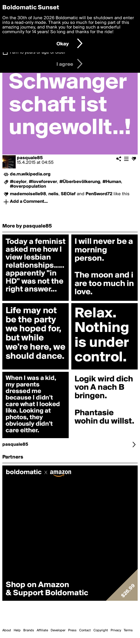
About (6, 630)
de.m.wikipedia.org (30, 174)
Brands (28, 630)
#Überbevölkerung (79, 182)
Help (17, 630)
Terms (128, 630)
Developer (58, 630)
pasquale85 (30, 158)
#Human (111, 182)
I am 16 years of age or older (37, 52)
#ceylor (18, 182)
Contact (85, 630)
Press (72, 630)
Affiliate (42, 630)
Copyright (100, 630)
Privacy (116, 630)
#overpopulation (28, 186)
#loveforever (43, 182)
